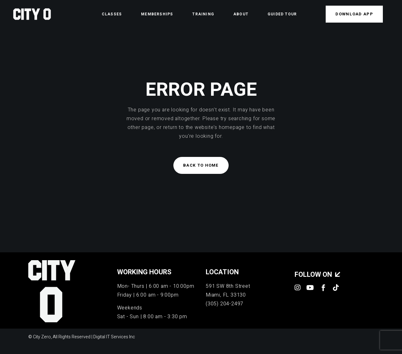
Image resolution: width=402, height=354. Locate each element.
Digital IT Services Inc (114, 337)
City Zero (42, 337)
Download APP (354, 14)
